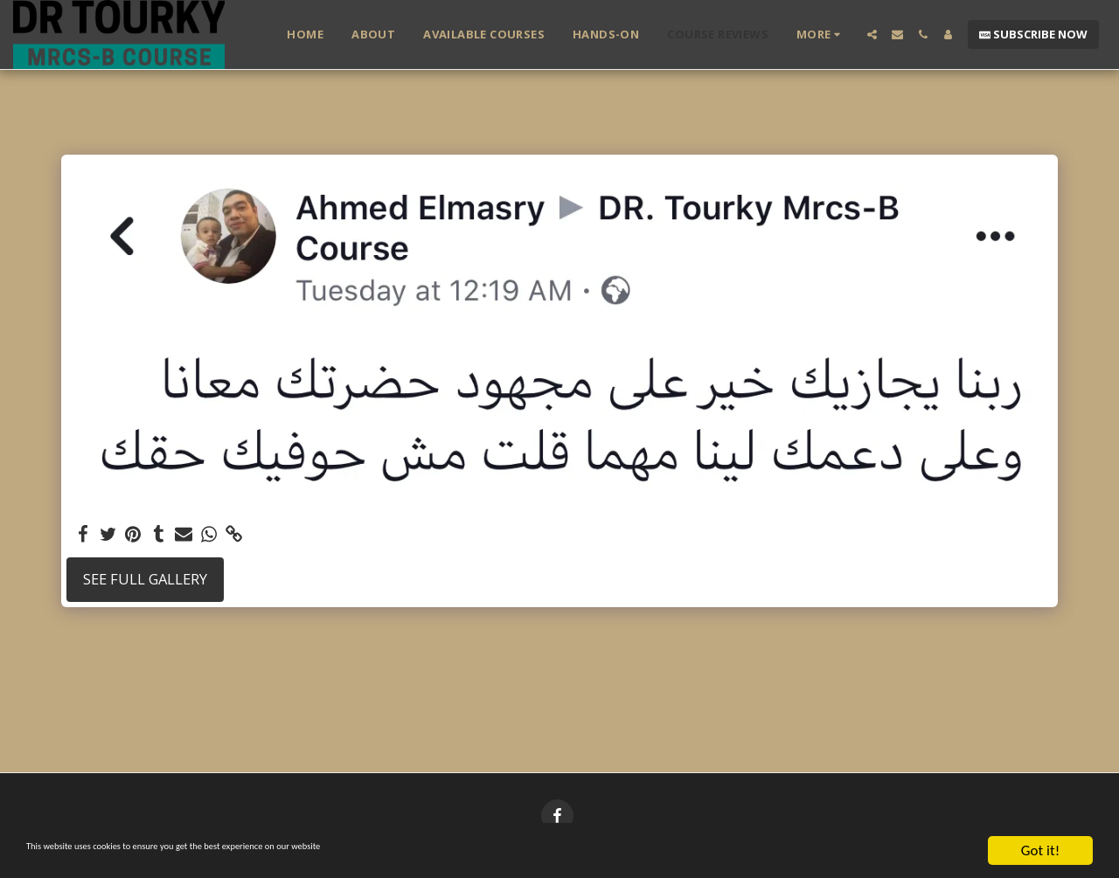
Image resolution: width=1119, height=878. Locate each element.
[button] (872, 34)
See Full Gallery (145, 579)
